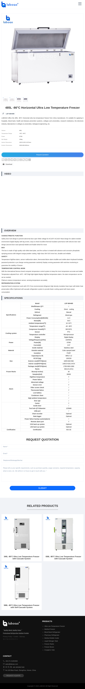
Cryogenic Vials (49, 650)
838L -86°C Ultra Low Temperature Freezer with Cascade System (63, 558)
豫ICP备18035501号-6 (10, 639)
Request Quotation (42, 155)
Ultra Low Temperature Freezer (54, 626)
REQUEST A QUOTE (13, 675)
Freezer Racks (49, 644)
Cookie (16, 636)
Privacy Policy (7, 636)
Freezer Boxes (49, 647)
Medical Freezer (49, 629)
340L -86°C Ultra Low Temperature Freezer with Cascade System (21, 558)
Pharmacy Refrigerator (51, 635)
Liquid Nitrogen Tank (51, 641)
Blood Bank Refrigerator (52, 632)
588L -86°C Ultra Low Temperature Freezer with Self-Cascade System (21, 606)
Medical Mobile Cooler (51, 638)
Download (7, 164)
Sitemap (22, 636)
